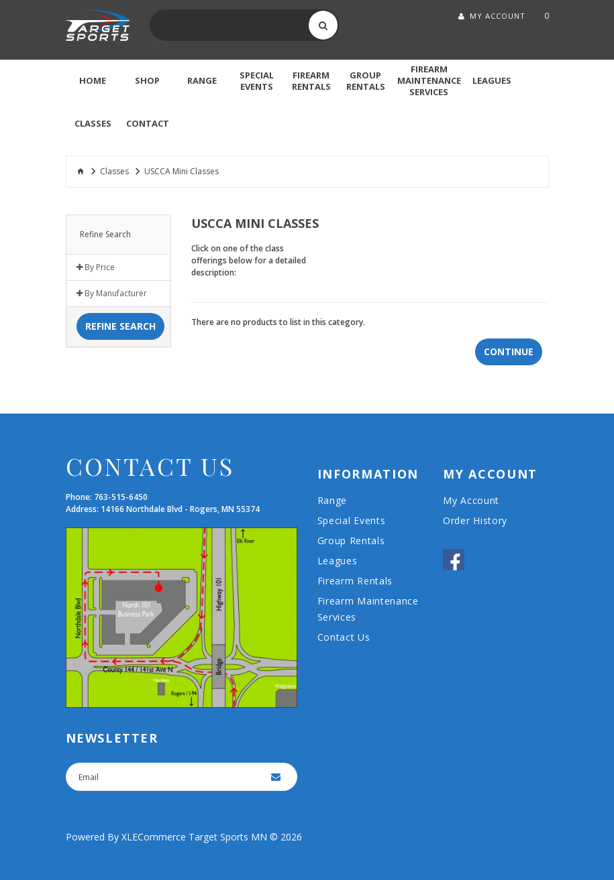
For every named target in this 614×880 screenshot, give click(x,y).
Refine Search (120, 326)
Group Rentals (351, 540)
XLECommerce (153, 836)
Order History (475, 520)
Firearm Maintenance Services (368, 608)
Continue (508, 351)
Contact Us (343, 637)
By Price (95, 267)
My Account (471, 500)
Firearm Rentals (355, 580)
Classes (114, 171)
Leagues (337, 560)
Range (332, 500)
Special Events (351, 520)
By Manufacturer (111, 294)
